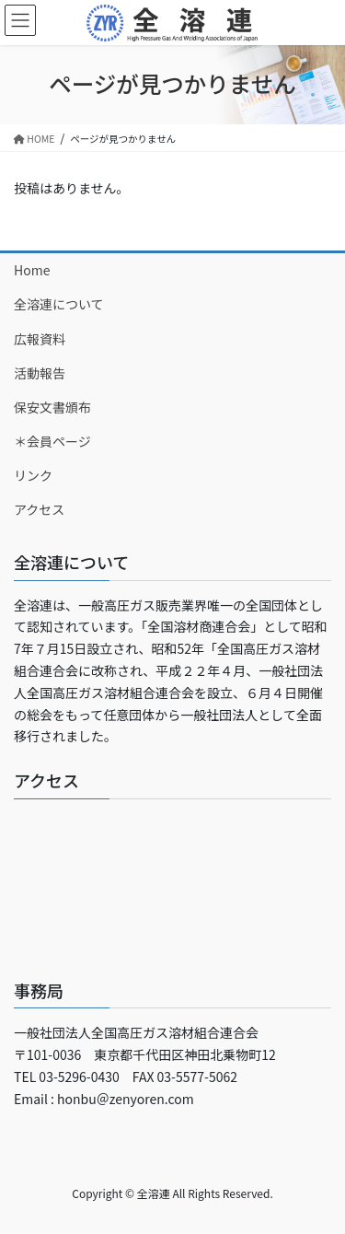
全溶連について (59, 304)
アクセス (39, 509)
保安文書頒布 (52, 407)
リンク (33, 475)
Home (32, 270)
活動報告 (39, 373)
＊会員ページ (52, 441)
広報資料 (39, 339)
